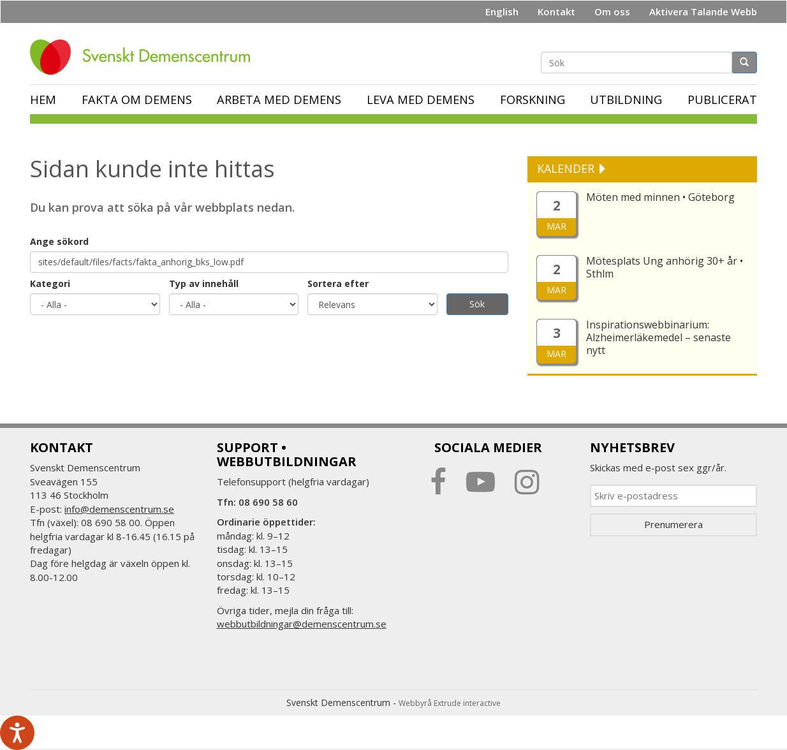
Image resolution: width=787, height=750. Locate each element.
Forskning (532, 99)
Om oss (612, 11)
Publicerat (722, 99)
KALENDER (567, 168)
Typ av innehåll (204, 283)
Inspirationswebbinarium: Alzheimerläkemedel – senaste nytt (658, 337)
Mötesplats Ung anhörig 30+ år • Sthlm (664, 267)
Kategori (50, 283)
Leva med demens (420, 99)
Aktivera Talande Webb (703, 11)
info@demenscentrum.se (119, 509)
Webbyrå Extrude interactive (450, 703)
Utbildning (626, 99)
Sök (477, 304)
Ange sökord (59, 241)
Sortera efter (338, 283)
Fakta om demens (137, 99)
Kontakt (556, 11)
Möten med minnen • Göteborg (660, 197)
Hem (43, 99)
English (502, 11)
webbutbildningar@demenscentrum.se (301, 623)
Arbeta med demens (279, 99)
